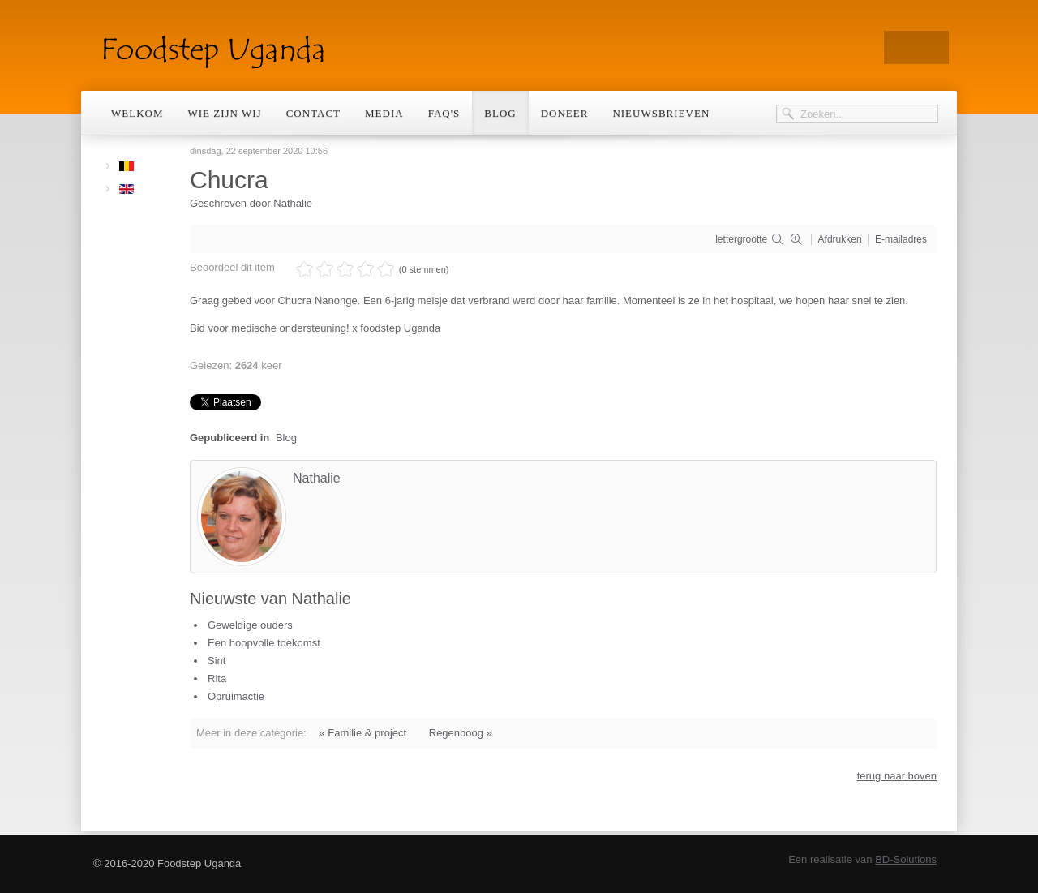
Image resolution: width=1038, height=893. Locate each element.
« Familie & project (362, 733)
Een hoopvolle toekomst (264, 643)
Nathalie (292, 203)
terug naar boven (897, 776)
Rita (217, 678)
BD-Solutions (906, 859)
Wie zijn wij (225, 113)
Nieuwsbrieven (661, 113)
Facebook (932, 47)
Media (384, 113)
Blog (500, 113)
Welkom (137, 113)
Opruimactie (236, 696)
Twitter (900, 47)
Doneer (565, 113)
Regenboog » (460, 733)
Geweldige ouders (250, 625)
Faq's (444, 113)
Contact (313, 113)
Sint (216, 661)
